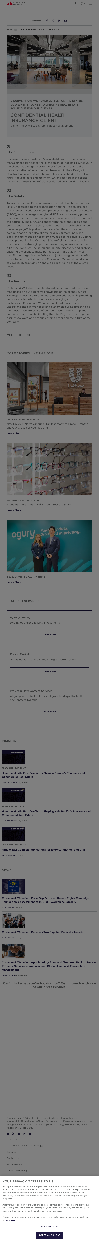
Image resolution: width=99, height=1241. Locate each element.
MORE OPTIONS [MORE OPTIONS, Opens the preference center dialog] (49, 1226)
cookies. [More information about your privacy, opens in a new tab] (10, 1220)
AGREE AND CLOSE (49, 1235)
